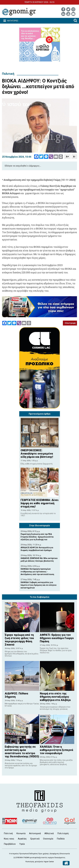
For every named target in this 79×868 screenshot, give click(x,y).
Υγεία (22, 844)
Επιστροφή (70, 323)
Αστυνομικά (35, 833)
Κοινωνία (20, 833)
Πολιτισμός (63, 833)
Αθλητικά (49, 833)
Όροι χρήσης (43, 854)
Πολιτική (8, 73)
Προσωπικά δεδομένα (28, 854)
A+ (67, 156)
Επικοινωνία (65, 854)
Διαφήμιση (54, 854)
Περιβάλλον (10, 844)
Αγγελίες (22, 838)
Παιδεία (61, 838)
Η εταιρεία (13, 854)
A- (74, 156)
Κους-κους (9, 838)
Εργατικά (34, 838)
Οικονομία (48, 838)
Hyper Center (49, 862)
